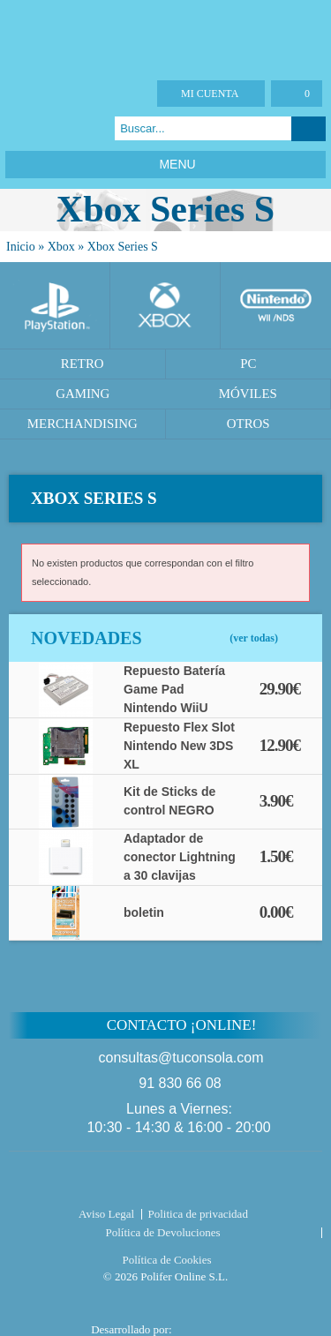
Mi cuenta (209, 93)
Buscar (308, 128)
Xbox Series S (122, 246)
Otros (248, 424)
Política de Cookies (166, 1259)
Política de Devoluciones (163, 1232)
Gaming (82, 394)
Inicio (20, 246)
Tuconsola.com (165, 1181)
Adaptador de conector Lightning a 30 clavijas (180, 856)
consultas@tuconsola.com (181, 1057)
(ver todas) (253, 638)
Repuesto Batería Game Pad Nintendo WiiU (174, 689)
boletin (144, 912)
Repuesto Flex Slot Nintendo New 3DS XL (179, 745)
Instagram (84, 128)
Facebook (18, 128)
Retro (82, 364)
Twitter (40, 128)
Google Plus (62, 128)
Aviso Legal (106, 1213)
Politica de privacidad (198, 1213)
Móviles (248, 394)
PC (248, 364)
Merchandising (82, 424)
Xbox (61, 246)
